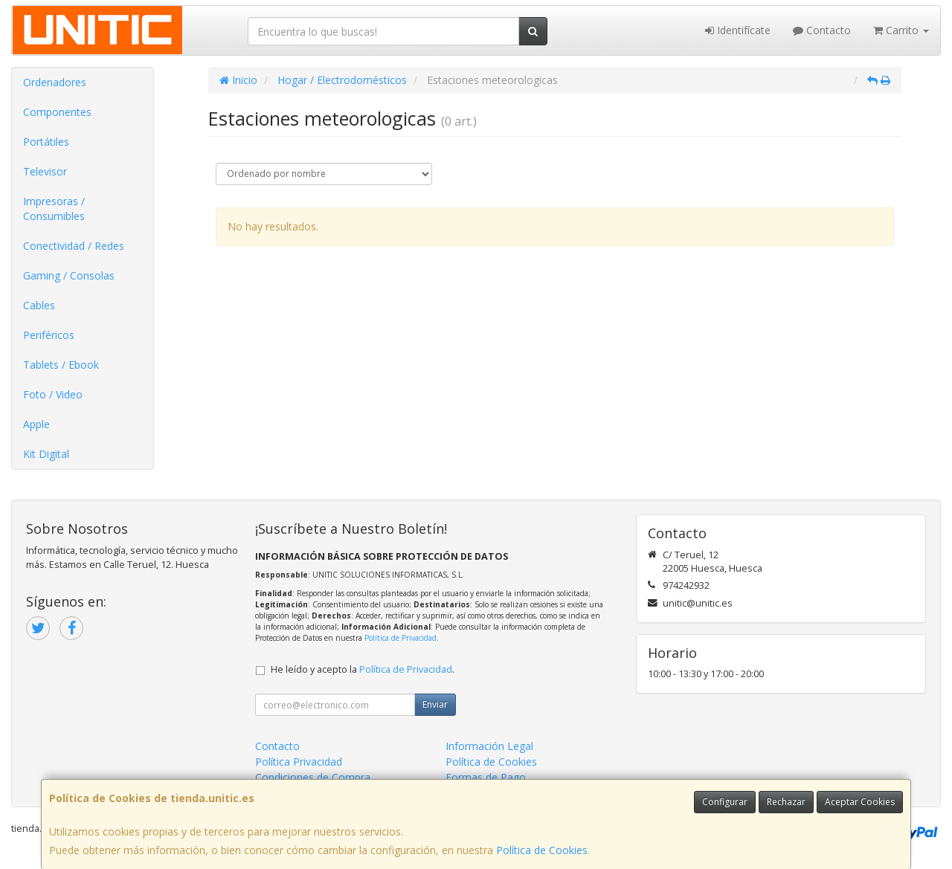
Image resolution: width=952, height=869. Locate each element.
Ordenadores (54, 82)
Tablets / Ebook (61, 365)
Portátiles (46, 142)
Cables (39, 305)
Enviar (435, 704)
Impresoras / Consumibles (54, 208)
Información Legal (489, 746)
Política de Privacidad (400, 638)
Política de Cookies (542, 850)
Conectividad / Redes (73, 246)
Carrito (901, 30)
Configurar (724, 801)
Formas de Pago (486, 777)
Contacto (822, 30)
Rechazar (786, 801)
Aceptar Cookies (860, 801)
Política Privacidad (298, 762)
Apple (36, 424)
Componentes (57, 112)
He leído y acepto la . (362, 669)
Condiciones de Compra (312, 777)
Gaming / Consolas (69, 275)
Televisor (45, 171)
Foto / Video (53, 394)
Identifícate (738, 30)
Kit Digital (46, 454)
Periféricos (48, 335)
